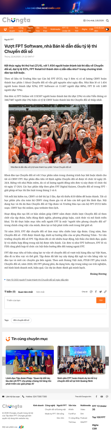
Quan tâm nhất (25, 292)
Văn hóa (38, 29)
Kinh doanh (12, 29)
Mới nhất (40, 292)
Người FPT (30, 29)
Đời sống (60, 409)
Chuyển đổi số (51, 405)
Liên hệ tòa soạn (11, 392)
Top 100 (76, 29)
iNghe (84, 29)
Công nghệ (21, 29)
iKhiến (71, 405)
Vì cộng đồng (74, 413)
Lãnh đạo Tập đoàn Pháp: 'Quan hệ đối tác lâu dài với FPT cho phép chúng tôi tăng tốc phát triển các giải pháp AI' (28, 376)
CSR (91, 29)
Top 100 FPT (98, 412)
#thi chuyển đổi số (21, 315)
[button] (107, 356)
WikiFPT (83, 417)
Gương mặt (61, 405)
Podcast (83, 413)
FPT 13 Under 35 (66, 29)
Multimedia (55, 29)
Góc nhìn (60, 413)
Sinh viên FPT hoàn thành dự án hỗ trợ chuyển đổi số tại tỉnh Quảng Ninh (77, 375)
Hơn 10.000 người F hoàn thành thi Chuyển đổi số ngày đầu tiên (37, 279)
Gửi (100, 300)
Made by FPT (50, 409)
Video (82, 405)
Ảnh (82, 409)
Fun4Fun (72, 409)
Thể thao (45, 29)
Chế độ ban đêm (101, 29)
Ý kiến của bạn (55, 300)
